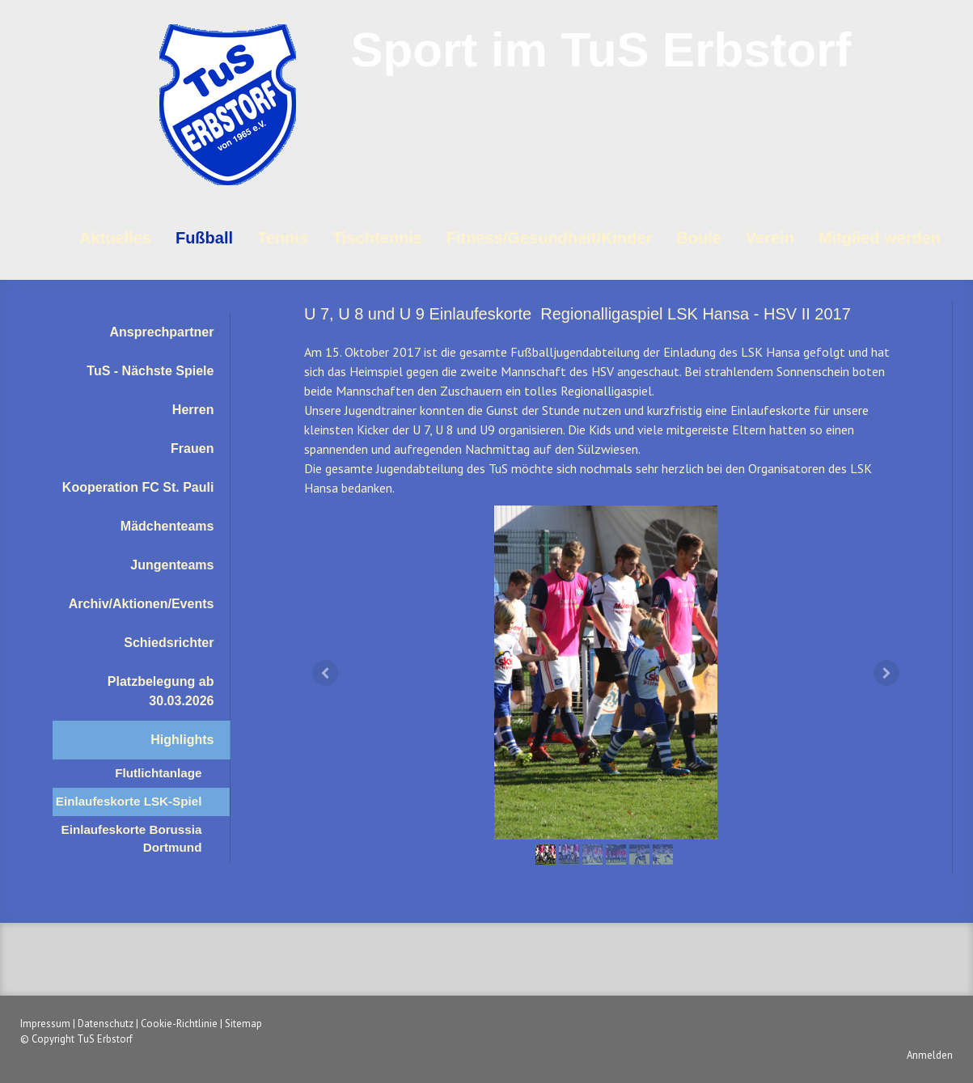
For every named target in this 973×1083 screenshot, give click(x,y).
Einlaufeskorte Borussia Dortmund (131, 839)
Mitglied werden (880, 238)
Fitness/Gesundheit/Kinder (549, 238)
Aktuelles (115, 238)
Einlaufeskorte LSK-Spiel (129, 801)
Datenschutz (105, 1023)
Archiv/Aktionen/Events (141, 604)
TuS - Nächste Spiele (150, 371)
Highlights (182, 740)
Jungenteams (172, 565)
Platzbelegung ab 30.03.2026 (161, 691)
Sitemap (243, 1023)
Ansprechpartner (162, 332)
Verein (770, 238)
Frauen (192, 448)
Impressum (45, 1023)
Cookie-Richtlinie (179, 1023)
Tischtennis (377, 238)
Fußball (204, 238)
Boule (698, 238)
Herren (193, 410)
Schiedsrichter (169, 642)
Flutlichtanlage (158, 773)
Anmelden (930, 1055)
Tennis (282, 238)
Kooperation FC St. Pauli (138, 487)
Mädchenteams (167, 526)
